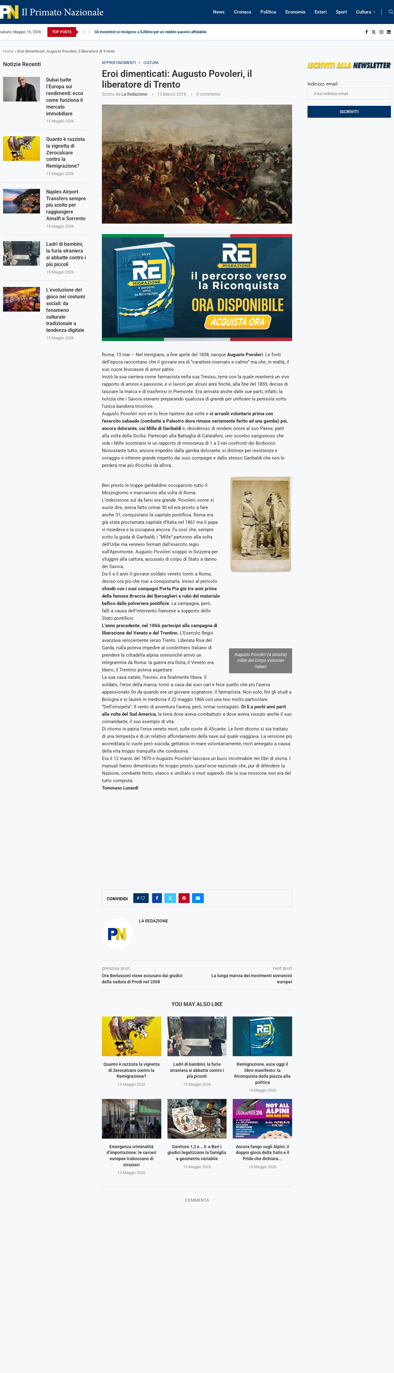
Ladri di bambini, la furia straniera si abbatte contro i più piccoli (197, 1070)
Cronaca (242, 12)
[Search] (391, 12)
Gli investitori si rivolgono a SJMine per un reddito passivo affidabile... (151, 32)
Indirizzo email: (349, 90)
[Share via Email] (198, 898)
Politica (268, 12)
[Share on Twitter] (170, 898)
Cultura (363, 12)
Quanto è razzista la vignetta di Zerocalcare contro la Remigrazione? (131, 1070)
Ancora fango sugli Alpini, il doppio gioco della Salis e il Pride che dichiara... (262, 1152)
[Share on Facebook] (157, 898)
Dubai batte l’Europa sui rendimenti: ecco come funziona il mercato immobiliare (64, 97)
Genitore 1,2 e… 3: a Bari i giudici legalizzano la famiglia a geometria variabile (196, 1152)
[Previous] (83, 32)
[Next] (89, 32)
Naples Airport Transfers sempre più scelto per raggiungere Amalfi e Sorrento (66, 208)
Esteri (321, 12)
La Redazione (134, 94)
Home (8, 51)
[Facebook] (366, 32)
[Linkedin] (389, 32)
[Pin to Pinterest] (184, 898)
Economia (295, 12)
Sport (341, 12)
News (219, 12)
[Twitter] (373, 32)
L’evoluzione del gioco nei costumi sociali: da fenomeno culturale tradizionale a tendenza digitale (65, 314)
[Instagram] (381, 32)
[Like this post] (143, 898)
